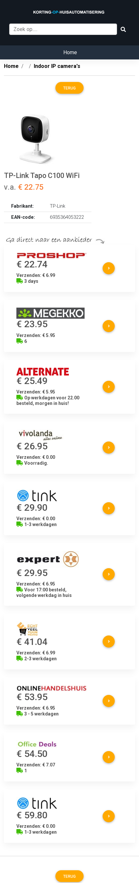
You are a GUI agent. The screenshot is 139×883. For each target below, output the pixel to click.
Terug (69, 88)
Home (70, 52)
